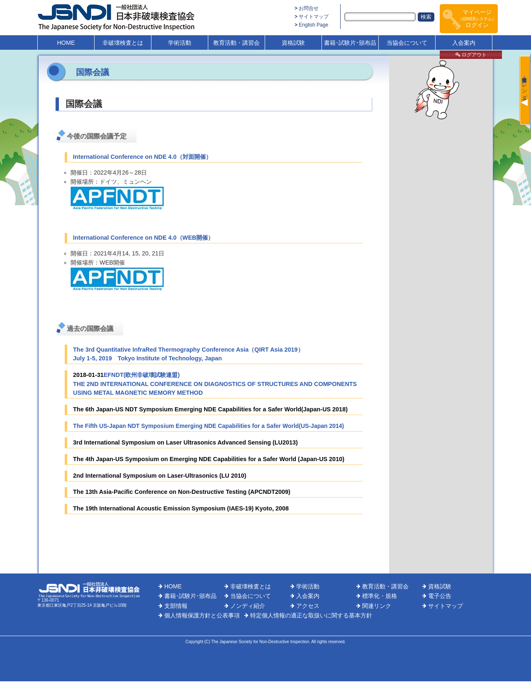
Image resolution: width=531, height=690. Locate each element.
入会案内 (463, 42)
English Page (313, 25)
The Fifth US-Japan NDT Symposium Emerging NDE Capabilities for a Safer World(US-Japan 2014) (208, 426)
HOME (66, 42)
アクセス (307, 606)
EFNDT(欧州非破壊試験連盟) (142, 375)
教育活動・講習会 (236, 42)
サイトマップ (314, 16)
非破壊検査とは (122, 42)
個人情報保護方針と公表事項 (202, 615)
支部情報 (176, 606)
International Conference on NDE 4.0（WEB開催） (143, 237)
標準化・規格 (379, 596)
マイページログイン (477, 18)
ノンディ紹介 (247, 606)
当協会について (407, 42)
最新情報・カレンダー (524, 85)
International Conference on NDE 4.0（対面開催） (142, 156)
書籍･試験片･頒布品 (350, 42)
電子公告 (439, 596)
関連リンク (376, 606)
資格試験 (293, 42)
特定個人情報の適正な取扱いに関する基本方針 (311, 615)
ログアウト (471, 55)
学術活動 (179, 42)
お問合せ (309, 8)
